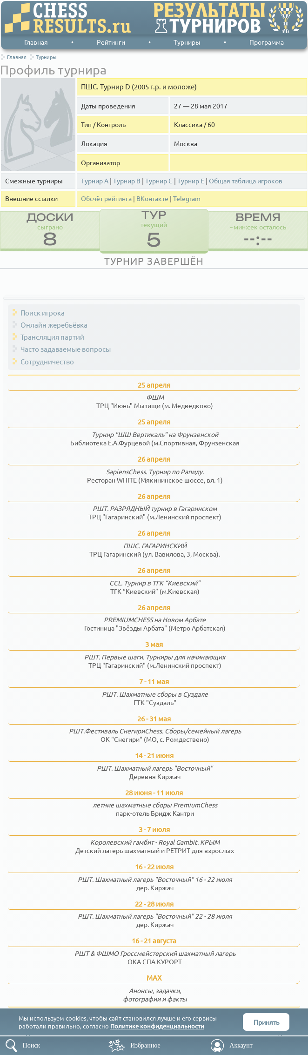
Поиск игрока (42, 312)
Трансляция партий (52, 336)
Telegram (187, 198)
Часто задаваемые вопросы (65, 348)
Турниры (187, 42)
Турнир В (127, 181)
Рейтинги (111, 42)
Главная (36, 42)
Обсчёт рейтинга (106, 198)
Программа (266, 42)
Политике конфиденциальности (157, 1026)
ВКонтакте (152, 198)
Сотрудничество (47, 361)
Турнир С (159, 181)
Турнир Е (190, 181)
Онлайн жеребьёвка (53, 324)
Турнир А (94, 181)
